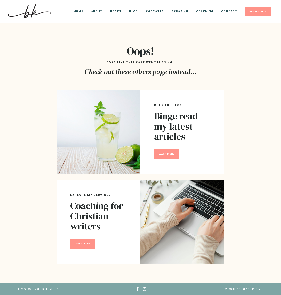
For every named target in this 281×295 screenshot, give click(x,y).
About (96, 11)
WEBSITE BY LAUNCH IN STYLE (244, 289)
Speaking (180, 11)
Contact (229, 11)
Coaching (204, 11)
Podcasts (155, 11)
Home (78, 11)
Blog (133, 11)
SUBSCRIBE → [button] (258, 11)
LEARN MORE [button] (166, 154)
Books (115, 11)
